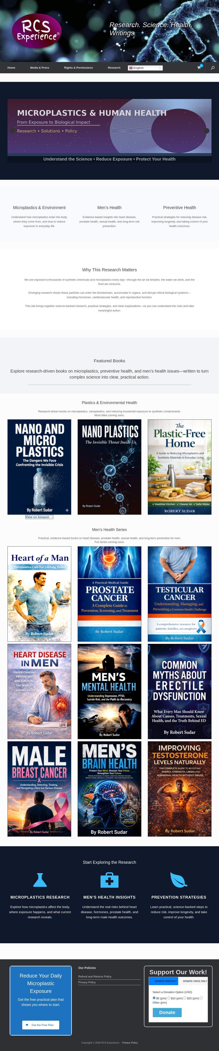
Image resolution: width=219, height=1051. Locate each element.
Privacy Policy (87, 982)
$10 (177, 998)
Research (114, 67)
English (136, 68)
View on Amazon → (39, 517)
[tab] (163, 981)
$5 (161, 998)
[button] (212, 67)
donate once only (195, 981)
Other (160, 1002)
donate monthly (165, 981)
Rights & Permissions (78, 67)
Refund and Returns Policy (94, 976)
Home (11, 67)
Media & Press (39, 67)
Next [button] (206, 131)
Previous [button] (12, 131)
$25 (193, 998)
